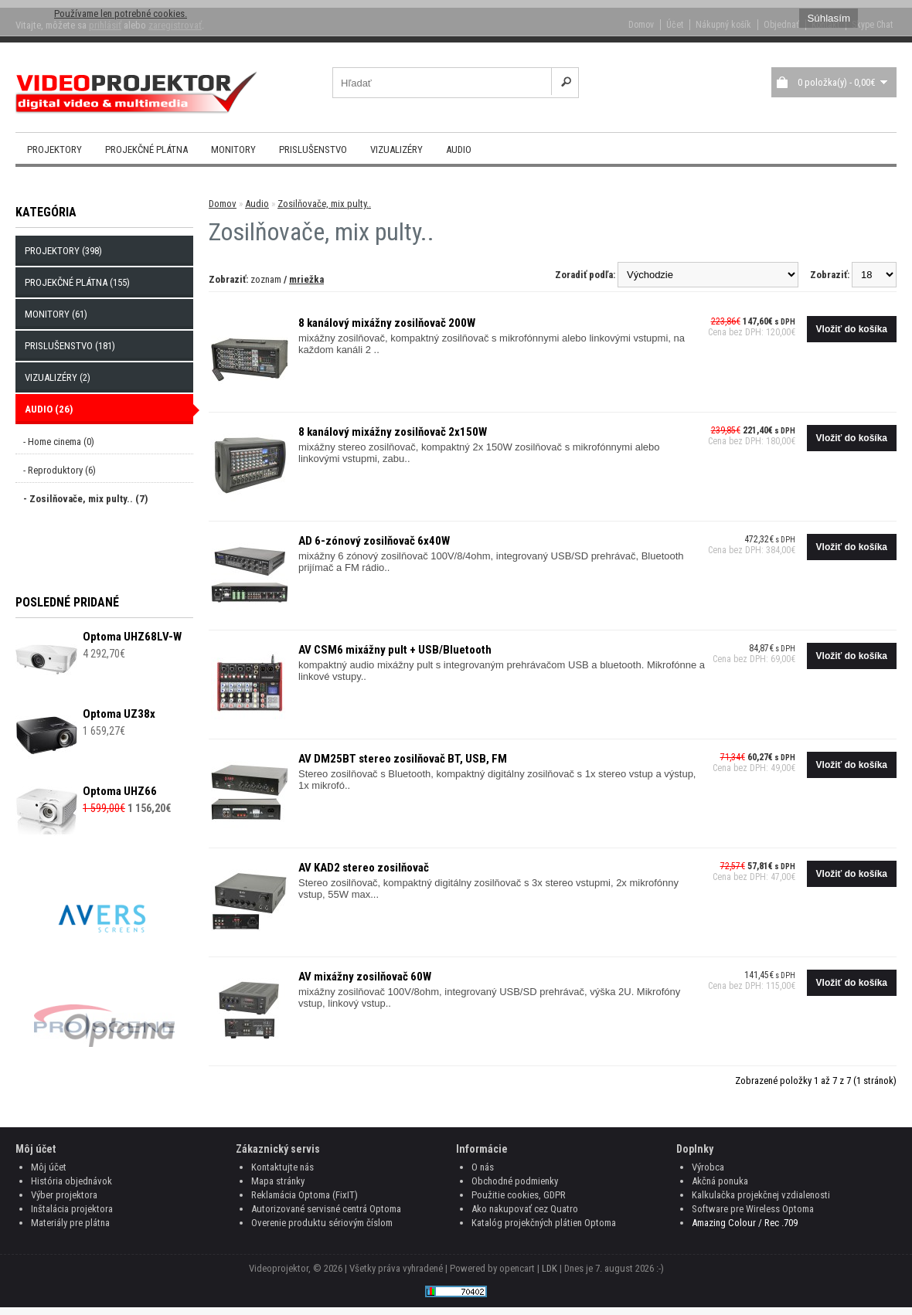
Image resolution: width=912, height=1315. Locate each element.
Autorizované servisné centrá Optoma (326, 1209)
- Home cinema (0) (58, 441)
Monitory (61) (56, 314)
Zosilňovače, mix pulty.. (324, 203)
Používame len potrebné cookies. (120, 13)
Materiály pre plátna (70, 1222)
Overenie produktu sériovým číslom (322, 1222)
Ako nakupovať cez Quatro (524, 1209)
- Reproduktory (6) (59, 470)
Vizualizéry (396, 149)
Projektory (54, 149)
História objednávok (71, 1181)
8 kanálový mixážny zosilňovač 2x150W (392, 432)
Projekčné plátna (146, 149)
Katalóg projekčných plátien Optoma (543, 1222)
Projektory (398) (63, 251)
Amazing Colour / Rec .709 (745, 1222)
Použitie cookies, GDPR (518, 1195)
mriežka (306, 279)
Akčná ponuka (720, 1181)
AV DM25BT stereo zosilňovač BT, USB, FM (402, 759)
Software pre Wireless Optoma (753, 1209)
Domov (223, 203)
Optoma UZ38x (119, 714)
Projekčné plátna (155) (77, 282)
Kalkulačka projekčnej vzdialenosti (761, 1195)
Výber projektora (64, 1195)
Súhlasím (828, 18)
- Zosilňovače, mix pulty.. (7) (85, 499)
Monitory (233, 149)
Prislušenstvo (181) (70, 346)
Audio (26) (49, 409)
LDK (549, 1268)
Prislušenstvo (313, 149)
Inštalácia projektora (72, 1209)
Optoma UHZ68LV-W (132, 637)
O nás (482, 1167)
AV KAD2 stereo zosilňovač (363, 868)
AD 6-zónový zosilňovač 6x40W (374, 541)
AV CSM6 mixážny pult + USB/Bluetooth (395, 650)
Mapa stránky (278, 1181)
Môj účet (48, 1167)
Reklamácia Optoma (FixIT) (304, 1195)
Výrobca (708, 1167)
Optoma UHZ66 (120, 791)
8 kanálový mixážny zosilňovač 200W (386, 323)
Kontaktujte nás (282, 1167)
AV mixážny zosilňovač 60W (364, 977)
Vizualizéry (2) (57, 377)
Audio (458, 149)
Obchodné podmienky (514, 1181)
